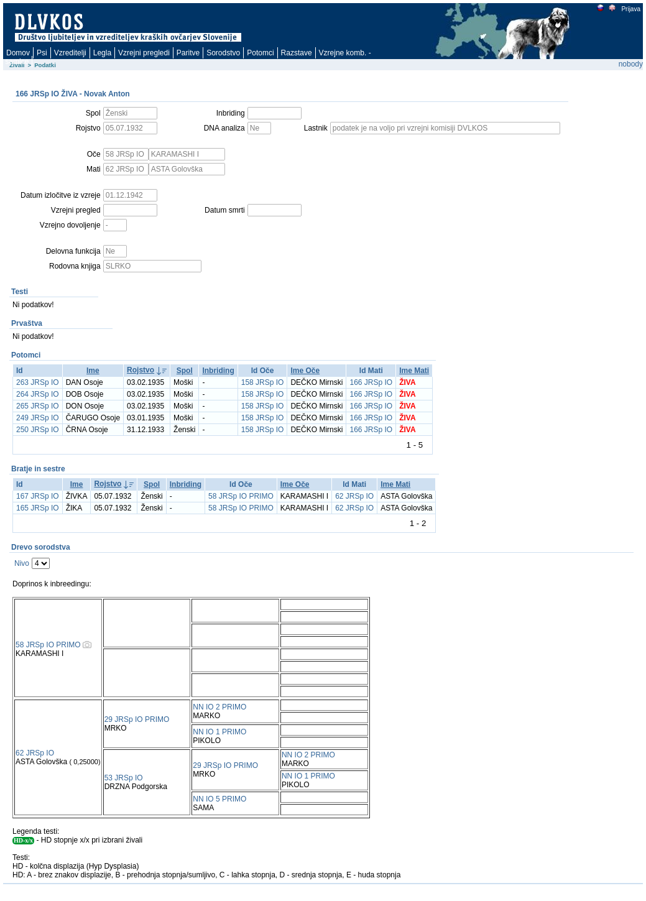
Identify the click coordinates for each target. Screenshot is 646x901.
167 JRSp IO (37, 496)
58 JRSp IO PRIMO (241, 496)
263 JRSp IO (37, 382)
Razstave (296, 53)
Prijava (630, 9)
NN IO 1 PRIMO (219, 732)
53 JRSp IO (123, 778)
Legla (102, 53)
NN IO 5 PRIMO (219, 799)
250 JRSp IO (37, 429)
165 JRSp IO (37, 508)
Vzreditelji (70, 53)
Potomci (260, 53)
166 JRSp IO (370, 382)
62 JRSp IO (354, 496)
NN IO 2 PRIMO (219, 707)
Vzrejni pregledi (144, 53)
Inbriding (218, 370)
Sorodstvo (223, 53)
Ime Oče (305, 370)
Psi (42, 53)
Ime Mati (414, 370)
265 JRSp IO (37, 406)
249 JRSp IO (37, 418)
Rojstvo (140, 370)
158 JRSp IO (262, 382)
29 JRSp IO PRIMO (137, 719)
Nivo (21, 563)
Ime (92, 370)
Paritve (188, 53)
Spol (185, 370)
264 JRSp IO (37, 394)
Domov (18, 53)
